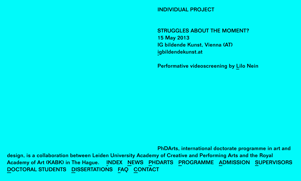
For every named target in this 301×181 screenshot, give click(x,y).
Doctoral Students (36, 170)
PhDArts (160, 163)
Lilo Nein (247, 66)
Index (115, 163)
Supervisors (273, 163)
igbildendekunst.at (180, 52)
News (135, 163)
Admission (234, 163)
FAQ (123, 170)
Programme (196, 163)
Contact (146, 170)
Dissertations (92, 170)
